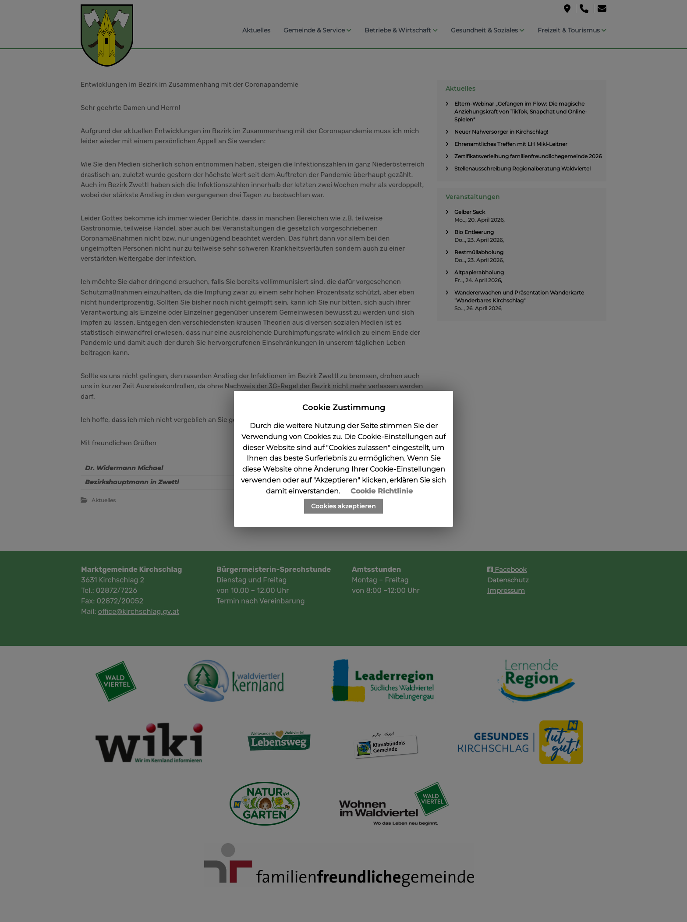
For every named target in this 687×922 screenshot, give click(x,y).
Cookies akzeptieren (343, 506)
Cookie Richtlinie (382, 491)
